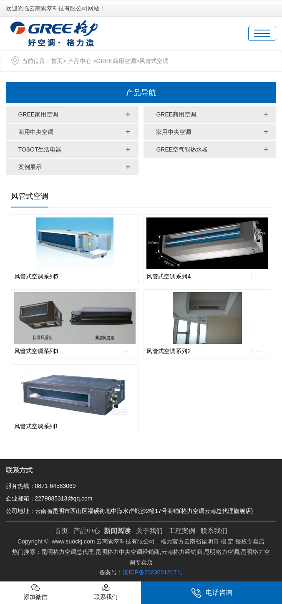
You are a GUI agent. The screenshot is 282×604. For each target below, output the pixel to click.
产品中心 (79, 61)
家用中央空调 (173, 132)
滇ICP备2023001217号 (152, 572)
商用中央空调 (35, 132)
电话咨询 (211, 593)
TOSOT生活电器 (40, 149)
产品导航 (141, 92)
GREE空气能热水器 (182, 149)
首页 (57, 61)
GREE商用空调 (116, 61)
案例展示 (30, 167)
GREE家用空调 (38, 114)
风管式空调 (29, 196)
